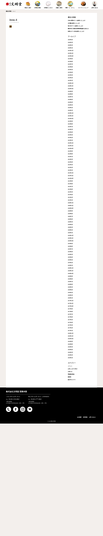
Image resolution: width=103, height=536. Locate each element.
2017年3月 (70, 325)
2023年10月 (70, 118)
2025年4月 (70, 72)
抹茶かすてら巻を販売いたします (76, 31)
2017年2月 (70, 327)
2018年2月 (70, 295)
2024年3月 (70, 105)
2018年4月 (70, 289)
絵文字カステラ (71, 379)
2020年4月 (70, 224)
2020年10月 (70, 208)
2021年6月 (70, 189)
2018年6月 (70, 284)
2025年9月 (70, 58)
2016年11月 (70, 336)
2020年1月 (70, 232)
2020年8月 (70, 213)
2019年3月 (70, 260)
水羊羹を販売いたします (74, 23)
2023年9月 (70, 121)
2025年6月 (70, 66)
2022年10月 (70, 148)
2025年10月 (70, 56)
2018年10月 (70, 273)
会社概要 (79, 417)
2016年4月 (70, 349)
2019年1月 (70, 265)
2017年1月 (70, 330)
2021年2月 (70, 197)
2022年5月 (70, 159)
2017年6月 (70, 317)
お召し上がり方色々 (73, 368)
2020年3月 (70, 227)
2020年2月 (70, 230)
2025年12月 (70, 50)
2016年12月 (70, 333)
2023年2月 (70, 137)
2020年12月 (70, 202)
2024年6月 (70, 99)
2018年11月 (70, 270)
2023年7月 (70, 126)
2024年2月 (70, 107)
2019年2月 (70, 262)
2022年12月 (70, 143)
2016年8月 (70, 344)
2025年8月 (70, 61)
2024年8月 (70, 94)
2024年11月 (70, 86)
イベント (70, 366)
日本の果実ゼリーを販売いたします (76, 20)
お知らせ (70, 371)
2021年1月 (70, 200)
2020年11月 (70, 205)
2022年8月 (70, 153)
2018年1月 (70, 298)
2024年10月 (70, 88)
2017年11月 (70, 303)
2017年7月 (70, 314)
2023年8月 (70, 124)
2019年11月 (70, 238)
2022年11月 (70, 145)
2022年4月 (70, 162)
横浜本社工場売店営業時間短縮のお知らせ (78, 28)
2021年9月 (70, 181)
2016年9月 (70, 341)
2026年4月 (70, 39)
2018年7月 (70, 281)
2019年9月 (70, 243)
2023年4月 (70, 132)
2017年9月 (70, 308)
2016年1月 (70, 357)
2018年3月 (70, 292)
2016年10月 (70, 338)
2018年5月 (70, 287)
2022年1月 (70, 170)
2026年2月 (70, 45)
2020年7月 (70, 216)
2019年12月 (70, 235)
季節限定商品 (71, 374)
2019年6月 (70, 251)
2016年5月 (70, 346)
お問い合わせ (92, 417)
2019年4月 (70, 257)
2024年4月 (70, 102)
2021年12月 (70, 173)
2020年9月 (70, 211)
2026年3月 (70, 42)
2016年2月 (70, 355)
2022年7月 (70, 156)
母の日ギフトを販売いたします (75, 26)
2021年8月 (70, 183)
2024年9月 (70, 91)
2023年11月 (70, 115)
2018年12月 (70, 268)
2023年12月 (70, 113)
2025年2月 (70, 77)
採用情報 (85, 417)
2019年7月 (70, 249)
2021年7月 (70, 186)
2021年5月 (70, 192)
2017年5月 (70, 319)
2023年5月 (70, 129)
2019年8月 (70, 246)
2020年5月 (70, 221)
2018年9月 (70, 276)
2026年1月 (70, 47)
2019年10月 (70, 240)
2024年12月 (70, 83)
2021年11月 (70, 175)
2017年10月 (70, 306)
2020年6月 (70, 219)
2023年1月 (70, 140)
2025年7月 (70, 64)
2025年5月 (70, 69)
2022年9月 (70, 151)
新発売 (69, 377)
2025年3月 (70, 75)
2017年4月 (70, 322)
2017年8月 (70, 311)
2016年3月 (70, 352)
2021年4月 (70, 194)
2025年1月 (70, 80)
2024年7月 (70, 96)
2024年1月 (70, 110)
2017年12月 (70, 300)
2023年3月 (70, 134)
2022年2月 (70, 167)
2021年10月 (70, 178)
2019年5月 (70, 254)
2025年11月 (70, 53)
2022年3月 (70, 164)
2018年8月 (70, 279)
